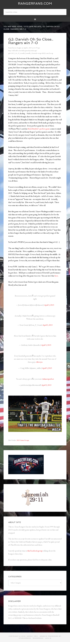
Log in (48, 638)
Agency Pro (32, 636)
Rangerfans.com (35, 3)
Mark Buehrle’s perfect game (39, 129)
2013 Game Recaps (23, 440)
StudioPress (25, 638)
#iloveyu (39, 362)
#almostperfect (48, 379)
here (56, 276)
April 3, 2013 (49, 305)
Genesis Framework (49, 636)
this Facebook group (34, 551)
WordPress (38, 638)
